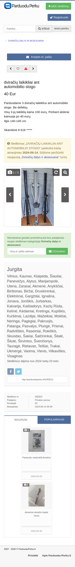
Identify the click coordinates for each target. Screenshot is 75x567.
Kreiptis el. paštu (39, 57)
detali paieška (61, 28)
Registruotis (59, 17)
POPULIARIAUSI (54, 419)
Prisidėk (33, 555)
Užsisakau (57, 251)
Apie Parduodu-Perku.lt (56, 555)
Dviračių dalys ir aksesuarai (40, 157)
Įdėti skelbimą (58, 6)
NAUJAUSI (20, 419)
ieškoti (44, 28)
